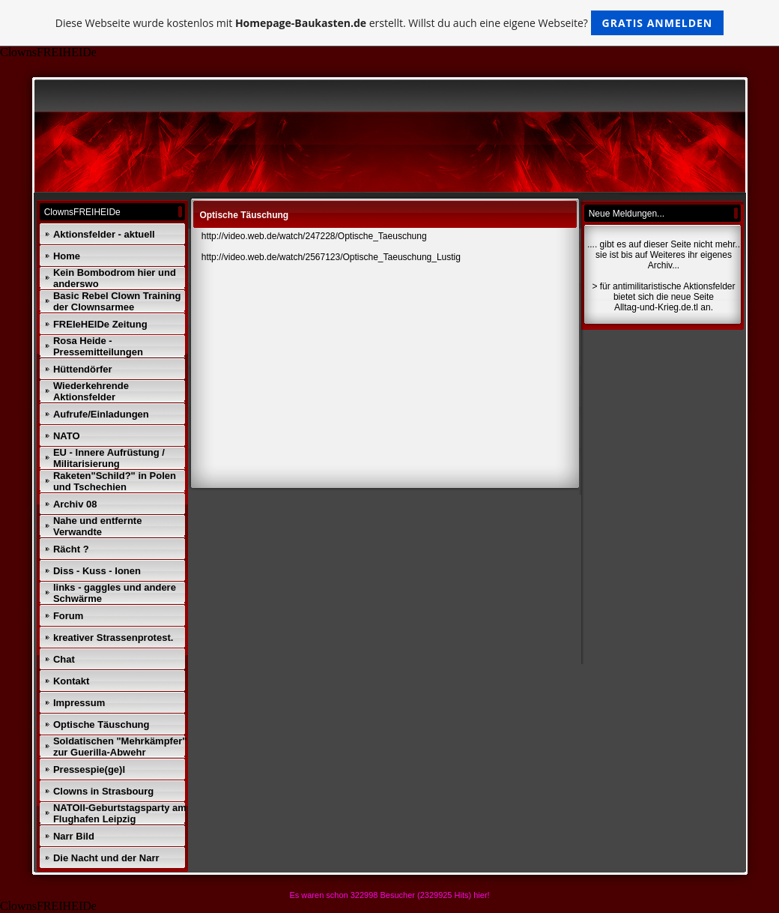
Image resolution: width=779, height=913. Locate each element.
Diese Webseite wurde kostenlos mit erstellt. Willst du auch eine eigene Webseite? (389, 22)
